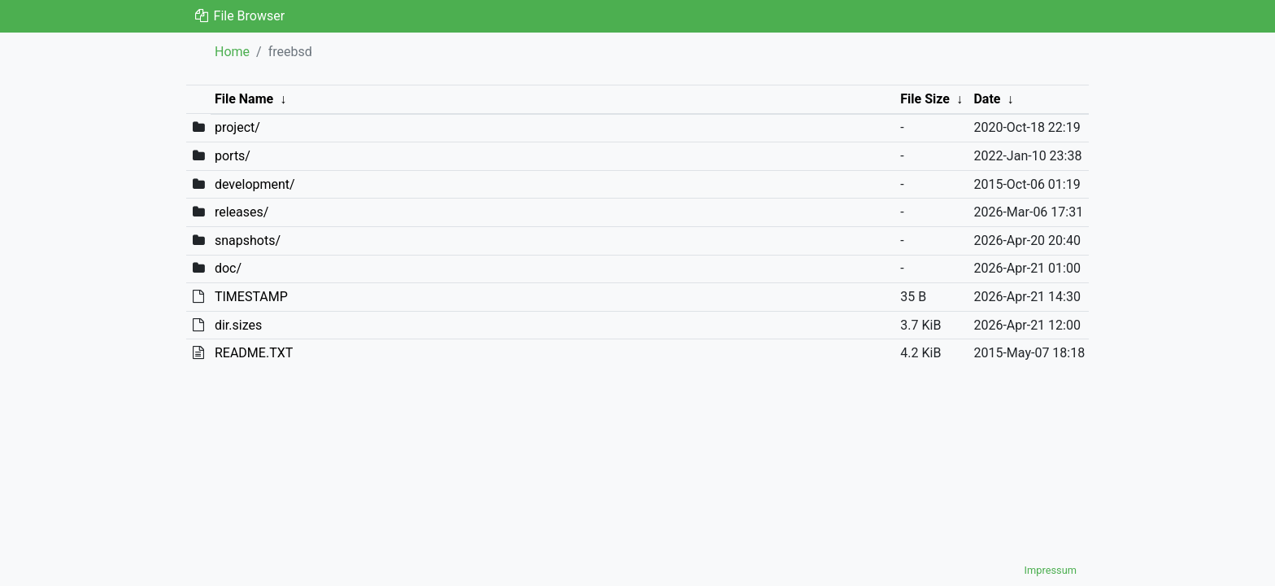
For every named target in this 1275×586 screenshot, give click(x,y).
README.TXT (254, 353)
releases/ (241, 212)
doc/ (228, 268)
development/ (255, 184)
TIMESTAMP (251, 296)
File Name (244, 99)
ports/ (232, 156)
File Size (925, 99)
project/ (237, 127)
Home (232, 51)
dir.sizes (238, 325)
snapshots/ (248, 240)
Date (986, 99)
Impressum (1051, 570)
